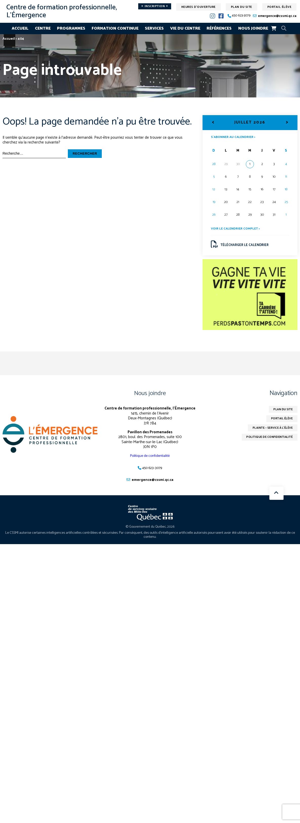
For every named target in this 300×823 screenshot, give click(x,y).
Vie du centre (185, 28)
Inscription (155, 6)
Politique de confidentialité (150, 458)
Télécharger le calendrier (241, 245)
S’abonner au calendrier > (234, 137)
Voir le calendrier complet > (236, 229)
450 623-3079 (241, 16)
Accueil (20, 28)
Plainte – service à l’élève (269, 431)
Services (154, 28)
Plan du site (241, 7)
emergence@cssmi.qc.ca (277, 16)
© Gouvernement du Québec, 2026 (150, 529)
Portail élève (279, 7)
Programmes (71, 28)
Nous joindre (253, 28)
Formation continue (115, 28)
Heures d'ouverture (198, 7)
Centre (43, 28)
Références (219, 28)
